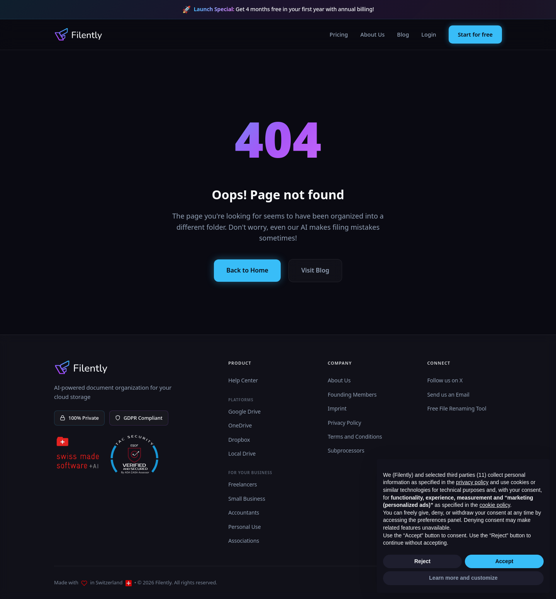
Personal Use (244, 526)
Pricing (339, 34)
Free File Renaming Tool (456, 408)
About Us (372, 34)
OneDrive (240, 425)
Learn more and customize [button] (463, 578)
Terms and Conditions (355, 436)
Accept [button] (504, 561)
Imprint (337, 408)
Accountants (243, 512)
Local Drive (242, 453)
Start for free (475, 34)
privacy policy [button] (472, 482)
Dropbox (239, 439)
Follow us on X (445, 380)
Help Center (243, 380)
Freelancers (242, 484)
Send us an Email (448, 394)
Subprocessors (346, 450)
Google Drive (244, 411)
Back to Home (247, 270)
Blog (403, 34)
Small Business (246, 498)
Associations (243, 540)
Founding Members (352, 394)
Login (428, 34)
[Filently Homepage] (78, 34)
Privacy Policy (344, 422)
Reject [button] (422, 561)
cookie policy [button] (495, 505)
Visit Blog (315, 270)
